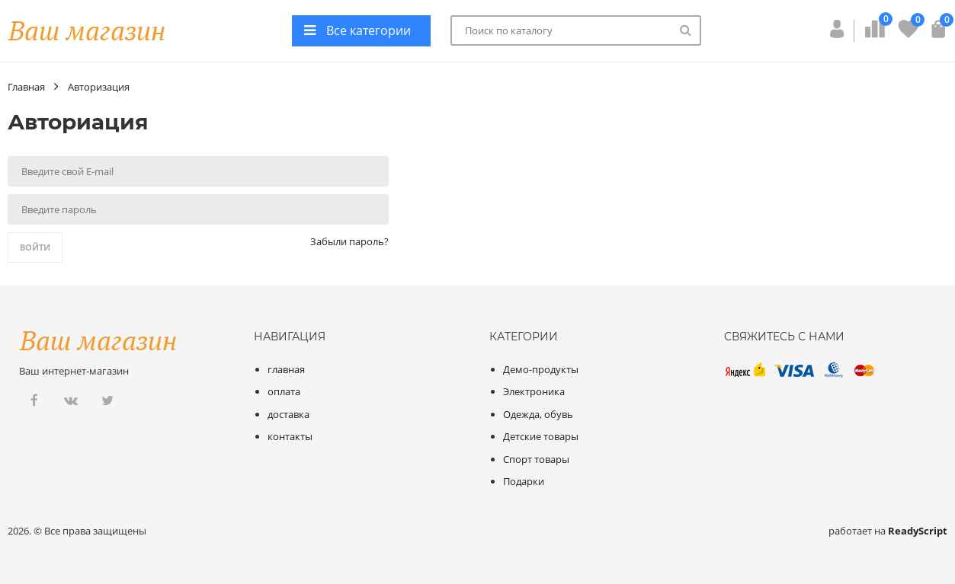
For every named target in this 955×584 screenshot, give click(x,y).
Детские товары (540, 436)
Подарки (523, 481)
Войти (35, 247)
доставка (288, 414)
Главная (26, 87)
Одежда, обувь (538, 414)
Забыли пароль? (349, 241)
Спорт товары (536, 459)
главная (286, 369)
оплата (284, 391)
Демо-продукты (540, 369)
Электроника (534, 391)
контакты (290, 436)
